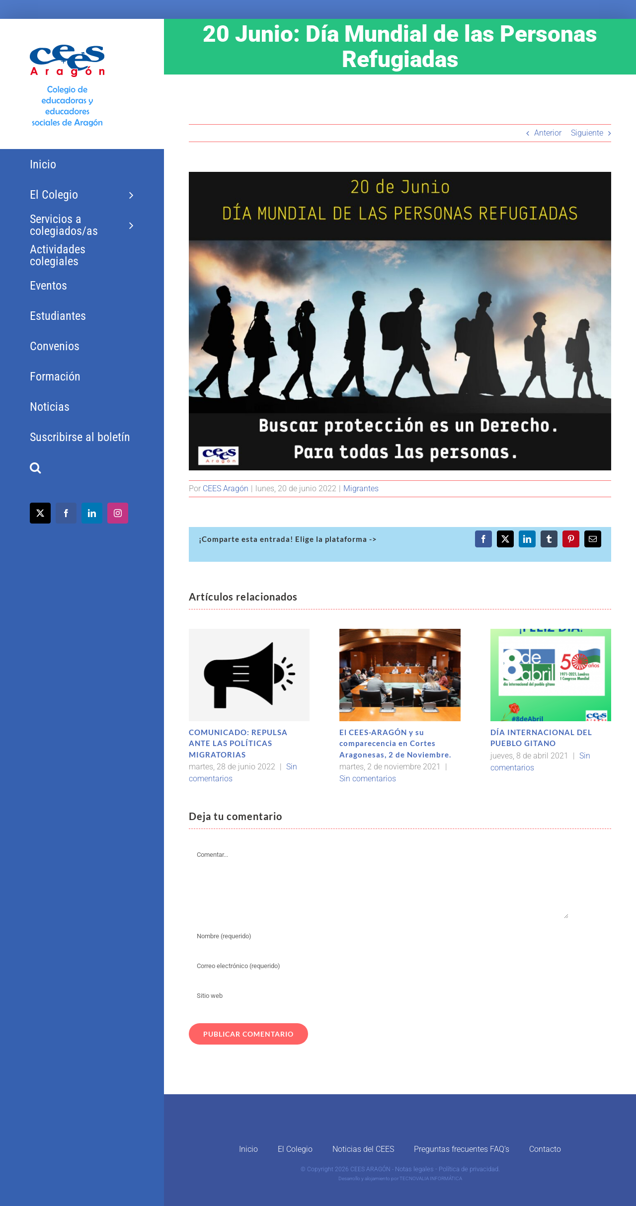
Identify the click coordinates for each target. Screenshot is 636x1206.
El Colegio (295, 1149)
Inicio (248, 1149)
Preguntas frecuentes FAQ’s (461, 1149)
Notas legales (414, 1169)
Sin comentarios (367, 778)
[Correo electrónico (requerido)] (379, 966)
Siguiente (587, 133)
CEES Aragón (225, 488)
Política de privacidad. (469, 1169)
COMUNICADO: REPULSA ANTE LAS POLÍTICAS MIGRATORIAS (238, 743)
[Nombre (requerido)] (379, 936)
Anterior (547, 133)
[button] (81, 467)
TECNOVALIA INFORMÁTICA (430, 1178)
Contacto (545, 1149)
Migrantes (361, 488)
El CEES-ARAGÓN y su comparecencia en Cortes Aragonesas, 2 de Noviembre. (395, 743)
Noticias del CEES (363, 1149)
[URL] (379, 995)
